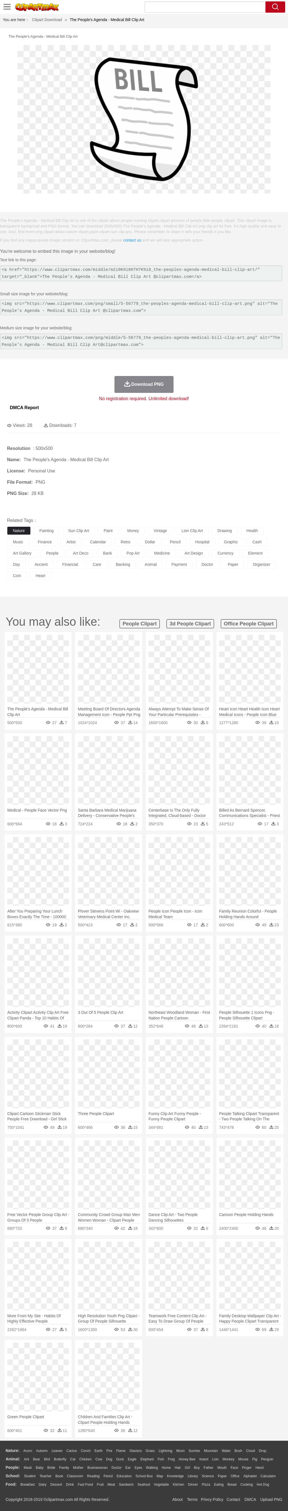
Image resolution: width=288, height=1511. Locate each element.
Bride (51, 1468)
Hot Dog (263, 1485)
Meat (111, 1485)
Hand (259, 1468)
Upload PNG (271, 1499)
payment (179, 564)
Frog (171, 1459)
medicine (162, 553)
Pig (254, 1459)
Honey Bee (187, 1459)
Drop (262, 1451)
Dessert (56, 1485)
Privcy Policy (212, 1499)
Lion (215, 1459)
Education (124, 1476)
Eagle (132, 1459)
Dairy (42, 1485)
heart (40, 575)
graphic (231, 542)
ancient (41, 564)
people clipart (140, 624)
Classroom (75, 1476)
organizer (261, 564)
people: (13, 1467)
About (177, 1499)
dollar (150, 542)
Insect (203, 1459)
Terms (192, 1499)
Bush (238, 1451)
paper (233, 564)
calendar (98, 542)
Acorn (27, 1451)
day (16, 564)
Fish (161, 1459)
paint (108, 530)
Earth (98, 1451)
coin (17, 575)
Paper (222, 1476)
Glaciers (135, 1451)
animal (151, 564)
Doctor (117, 1468)
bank (107, 553)
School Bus (144, 1476)
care (97, 564)
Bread (232, 1485)
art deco (80, 553)
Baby (39, 1468)
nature (19, 530)
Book (59, 1476)
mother (78, 1468)
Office (235, 1476)
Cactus (71, 1451)
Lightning (165, 1451)
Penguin (267, 1459)
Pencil (108, 1476)
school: (13, 1476)
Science (208, 1476)
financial (70, 564)
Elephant (147, 1459)
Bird (47, 1459)
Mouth (222, 1468)
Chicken (85, 1459)
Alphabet (249, 1476)
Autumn (42, 1451)
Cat (73, 1459)
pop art (133, 553)
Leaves (56, 1451)
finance (45, 542)
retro (125, 542)
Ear (128, 1468)
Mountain (211, 1451)
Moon (180, 1451)
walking (152, 1468)
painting (46, 530)
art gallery (22, 553)
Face (234, 1468)
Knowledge (175, 1476)
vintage (160, 530)
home (166, 1468)
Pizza (206, 1485)
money (133, 530)
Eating (219, 1485)
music (18, 542)
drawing (224, 530)
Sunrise (194, 1451)
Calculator (268, 1476)
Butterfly (60, 1459)
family (64, 1468)
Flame (120, 1451)
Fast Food (85, 1485)
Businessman (97, 1468)
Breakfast (28, 1485)
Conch (86, 1451)
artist (70, 542)
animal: (13, 1459)
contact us (132, 240)
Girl (187, 1468)
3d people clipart (190, 624)
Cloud (250, 1451)
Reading (93, 1476)
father (208, 1468)
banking (123, 564)
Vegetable (161, 1485)
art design (193, 553)
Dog (109, 1459)
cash (257, 542)
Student (29, 1476)
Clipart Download (47, 19)
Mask (28, 1468)
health (252, 530)
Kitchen (178, 1485)
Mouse (243, 1459)
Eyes (138, 1468)
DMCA (250, 1499)
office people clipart (249, 624)
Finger (246, 1468)
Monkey (228, 1459)
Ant (26, 1459)
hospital (202, 542)
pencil (175, 542)
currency (225, 553)
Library (193, 1476)
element (255, 553)
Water (226, 1451)
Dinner (193, 1485)
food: (11, 1484)
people (52, 553)
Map (160, 1476)
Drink (70, 1485)
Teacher (46, 1476)
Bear (36, 1459)
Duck (120, 1459)
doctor (207, 564)
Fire (109, 1451)
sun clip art (78, 530)
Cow (98, 1459)
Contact (233, 1499)
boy (197, 1468)
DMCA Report (24, 407)
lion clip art (192, 530)
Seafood (144, 1485)
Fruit (100, 1485)
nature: (12, 1450)
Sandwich (126, 1485)
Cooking (246, 1485)
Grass (150, 1451)
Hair (178, 1468)
